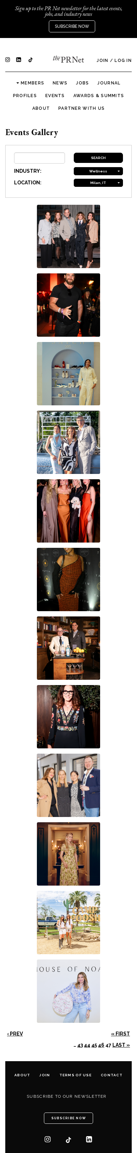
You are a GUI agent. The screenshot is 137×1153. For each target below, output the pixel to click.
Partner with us (81, 108)
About (41, 108)
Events (55, 96)
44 (87, 1045)
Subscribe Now (72, 26)
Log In (123, 60)
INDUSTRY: (27, 171)
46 (101, 1045)
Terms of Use (75, 1075)
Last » (121, 1045)
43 (80, 1045)
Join (102, 60)
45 (94, 1045)
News (60, 83)
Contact (112, 1075)
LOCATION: (27, 182)
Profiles (25, 96)
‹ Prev (15, 1034)
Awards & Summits (98, 96)
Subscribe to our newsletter (67, 1096)
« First (120, 1034)
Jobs (82, 83)
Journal (108, 83)
